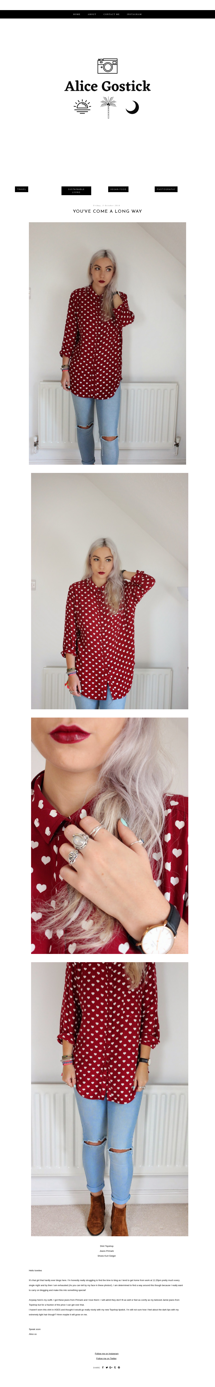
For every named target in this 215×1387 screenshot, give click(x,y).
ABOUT (92, 14)
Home (76, 14)
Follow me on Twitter (106, 1358)
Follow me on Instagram (107, 1353)
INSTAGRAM (134, 14)
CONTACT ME (111, 14)
